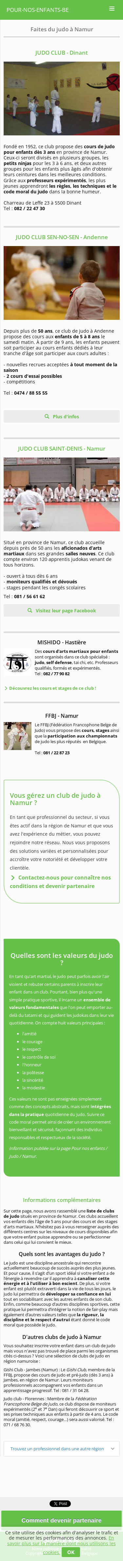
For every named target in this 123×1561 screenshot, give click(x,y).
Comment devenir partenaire (61, 1520)
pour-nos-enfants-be (38, 10)
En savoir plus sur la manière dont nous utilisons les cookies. (61, 1545)
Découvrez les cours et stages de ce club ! (52, 688)
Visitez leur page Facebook (65, 610)
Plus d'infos (65, 416)
